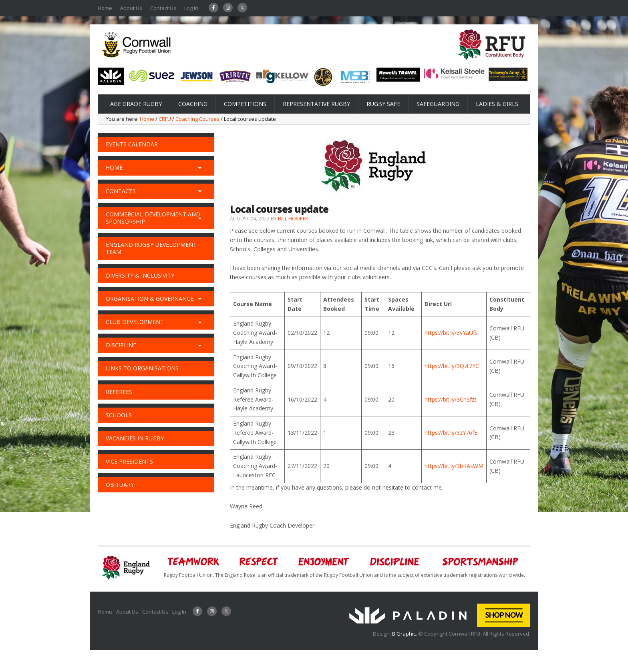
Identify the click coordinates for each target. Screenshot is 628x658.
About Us (131, 8)
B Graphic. (405, 633)
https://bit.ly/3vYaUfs (451, 332)
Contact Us (163, 8)
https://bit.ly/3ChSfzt (451, 399)
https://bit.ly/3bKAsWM (454, 466)
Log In (191, 8)
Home (105, 8)
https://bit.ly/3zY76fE (451, 432)
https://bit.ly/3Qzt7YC (452, 366)
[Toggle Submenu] (200, 167)
